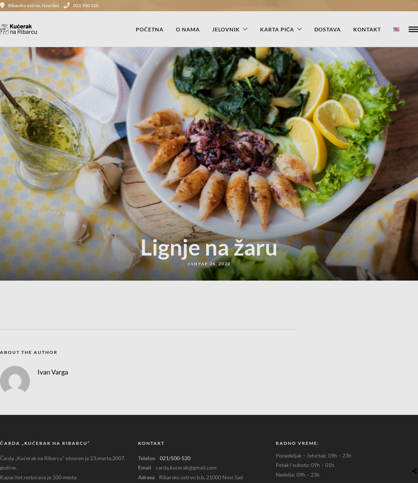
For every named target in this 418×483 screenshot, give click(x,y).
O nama (188, 29)
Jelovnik (226, 29)
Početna (150, 29)
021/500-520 (175, 458)
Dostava (327, 29)
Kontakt (367, 29)
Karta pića (277, 29)
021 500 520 (81, 5)
